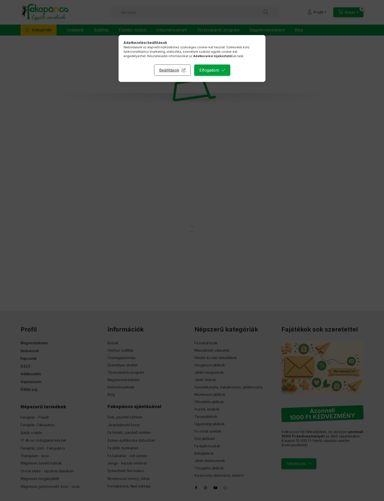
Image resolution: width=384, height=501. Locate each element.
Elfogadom (209, 70)
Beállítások (169, 70)
